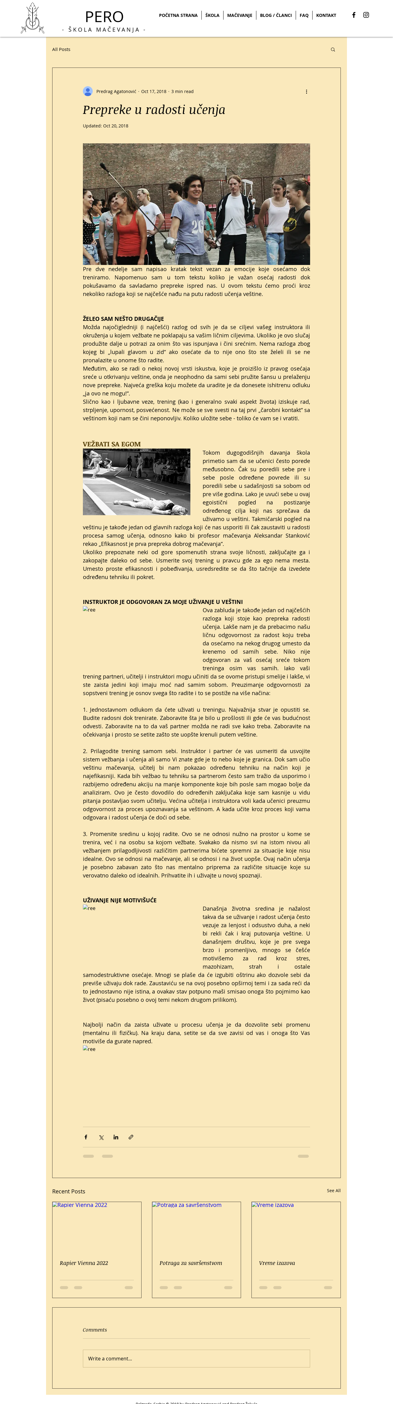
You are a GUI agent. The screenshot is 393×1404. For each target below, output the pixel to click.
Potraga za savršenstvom (191, 1262)
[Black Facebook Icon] (354, 15)
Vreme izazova (277, 1262)
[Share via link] (131, 1137)
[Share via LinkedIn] (116, 1137)
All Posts (61, 49)
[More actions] (306, 91)
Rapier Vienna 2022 (84, 1262)
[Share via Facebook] (86, 1137)
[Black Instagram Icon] (366, 15)
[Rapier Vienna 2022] (97, 1227)
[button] (333, 49)
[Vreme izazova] (296, 1227)
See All (334, 1190)
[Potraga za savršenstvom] (196, 1227)
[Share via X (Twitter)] (101, 1137)
